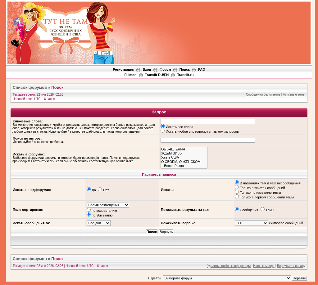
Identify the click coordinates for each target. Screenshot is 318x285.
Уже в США (184, 157)
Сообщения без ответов (263, 94)
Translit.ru (185, 75)
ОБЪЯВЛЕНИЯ (184, 149)
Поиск (184, 69)
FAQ (201, 69)
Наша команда (264, 266)
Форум (165, 69)
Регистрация (123, 69)
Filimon (130, 75)
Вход (147, 69)
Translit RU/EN (157, 75)
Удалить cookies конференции (229, 266)
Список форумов (30, 87)
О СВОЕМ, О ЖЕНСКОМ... (184, 162)
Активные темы (294, 94)
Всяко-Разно (184, 166)
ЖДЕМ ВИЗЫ (184, 153)
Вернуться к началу (291, 266)
